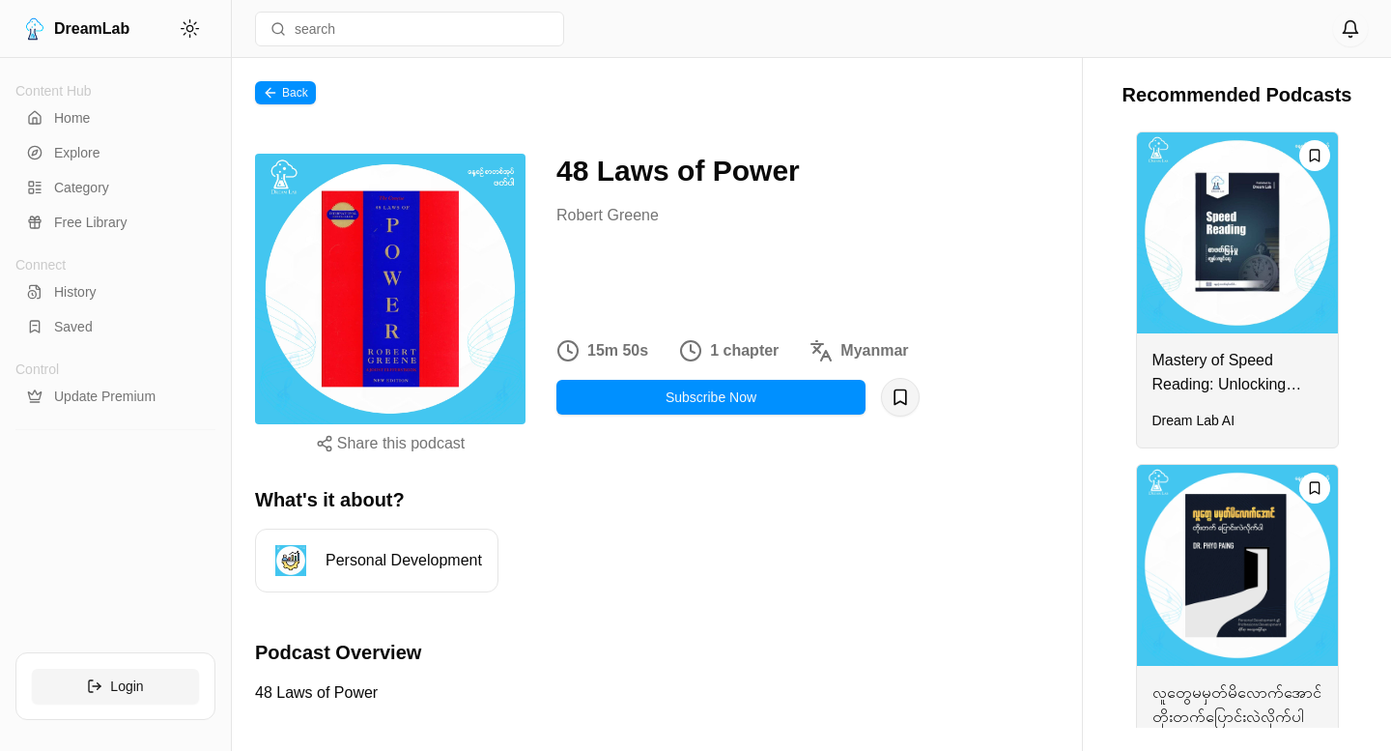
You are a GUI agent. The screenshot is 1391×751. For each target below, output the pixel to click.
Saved (60, 326)
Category (68, 187)
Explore (63, 152)
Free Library (77, 222)
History (62, 292)
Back (285, 93)
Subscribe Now (711, 397)
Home (58, 118)
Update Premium (91, 396)
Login (115, 686)
